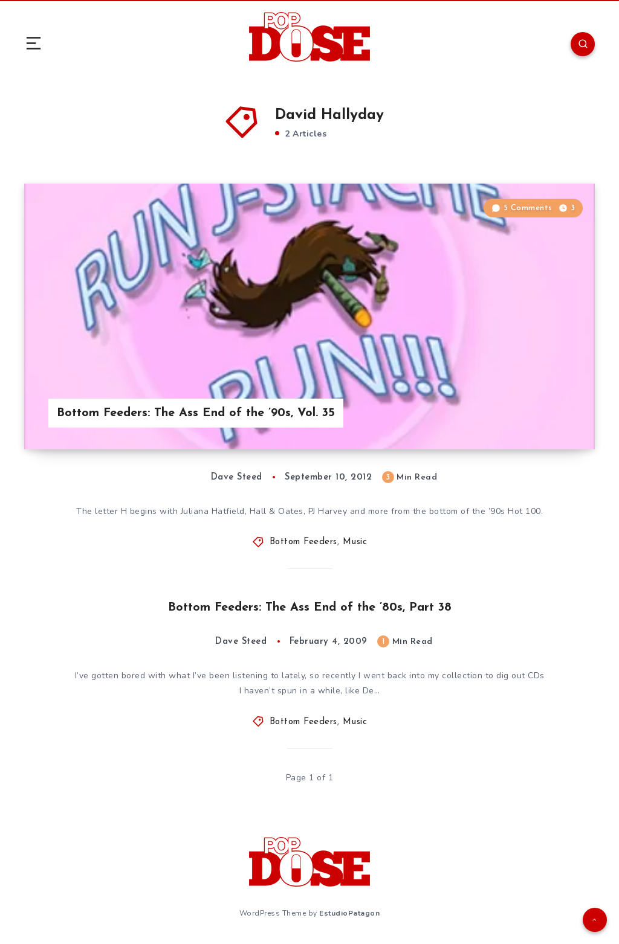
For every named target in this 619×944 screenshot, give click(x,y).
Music (355, 542)
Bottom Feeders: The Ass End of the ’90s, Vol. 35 (196, 413)
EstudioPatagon (349, 913)
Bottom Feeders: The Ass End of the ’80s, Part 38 (310, 608)
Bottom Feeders (303, 542)
